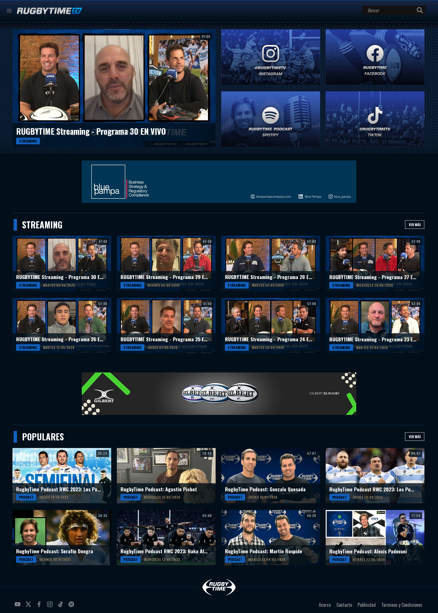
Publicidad (367, 604)
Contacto (344, 604)
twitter (29, 606)
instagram (50, 606)
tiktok (61, 606)
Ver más (415, 224)
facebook (40, 606)
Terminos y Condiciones (401, 604)
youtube (18, 606)
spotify (72, 606)
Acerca (325, 604)
